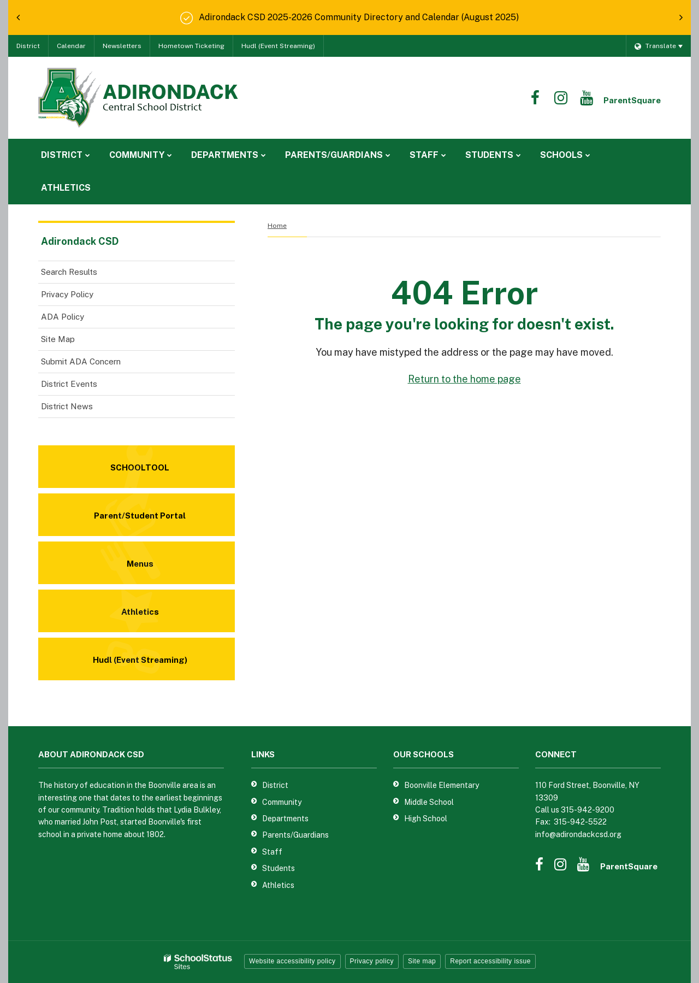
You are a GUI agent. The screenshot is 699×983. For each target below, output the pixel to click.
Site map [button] (422, 961)
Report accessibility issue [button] (490, 961)
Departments (285, 818)
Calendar (71, 46)
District (28, 46)
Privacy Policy (67, 294)
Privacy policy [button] (372, 961)
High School (425, 818)
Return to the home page (464, 379)
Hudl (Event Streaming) (278, 46)
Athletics (278, 885)
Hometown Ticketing (191, 46)
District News (67, 406)
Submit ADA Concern (81, 361)
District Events (69, 384)
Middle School (429, 802)
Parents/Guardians (295, 835)
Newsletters (122, 46)
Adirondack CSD (80, 241)
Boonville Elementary (441, 785)
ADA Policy (62, 316)
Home (277, 225)
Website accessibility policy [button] (292, 961)
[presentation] (18, 17)
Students (278, 868)
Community (281, 802)
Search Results (69, 271)
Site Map (58, 339)
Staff (272, 851)
